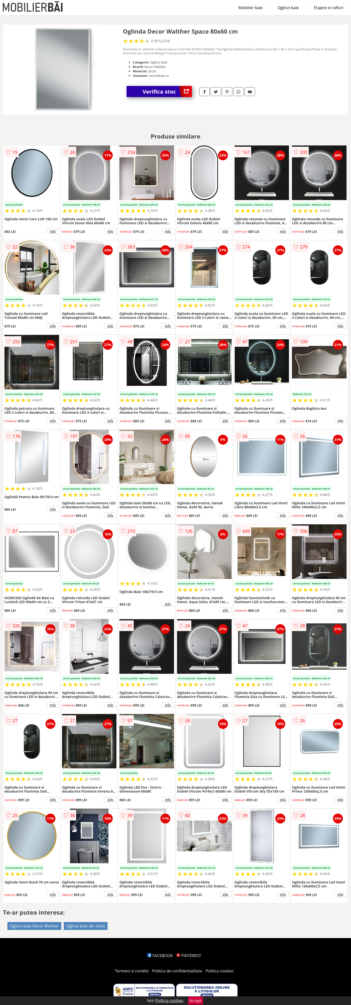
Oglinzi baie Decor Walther (34, 926)
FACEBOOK (160, 955)
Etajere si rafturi (328, 7)
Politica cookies (220, 971)
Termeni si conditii (132, 971)
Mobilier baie (250, 7)
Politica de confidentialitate (177, 971)
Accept (195, 1000)
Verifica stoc (167, 91)
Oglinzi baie (288, 7)
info (53, 231)
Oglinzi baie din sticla (85, 926)
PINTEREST (188, 955)
